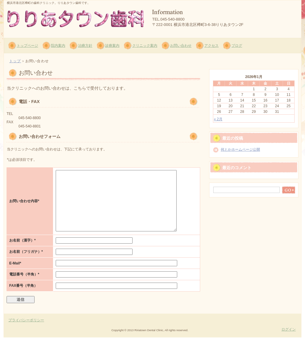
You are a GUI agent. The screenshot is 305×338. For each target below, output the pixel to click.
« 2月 (218, 119)
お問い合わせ (181, 45)
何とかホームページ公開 (240, 149)
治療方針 (85, 45)
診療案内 (112, 45)
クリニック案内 (144, 45)
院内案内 (58, 45)
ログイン (288, 329)
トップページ (27, 45)
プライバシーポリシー (26, 320)
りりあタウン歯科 (75, 18)
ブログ (236, 45)
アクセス (211, 45)
